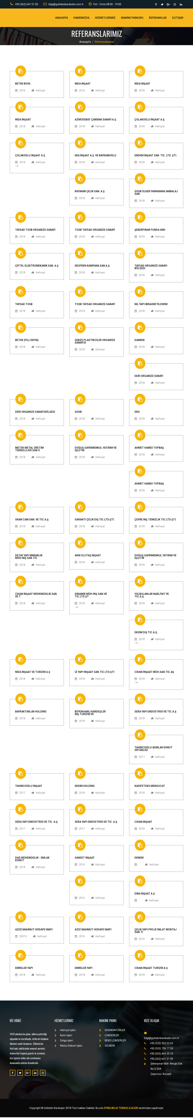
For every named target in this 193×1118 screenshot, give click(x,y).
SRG (137, 412)
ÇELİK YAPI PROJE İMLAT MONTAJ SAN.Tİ (156, 931)
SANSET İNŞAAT (85, 858)
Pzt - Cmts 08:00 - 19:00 (105, 4)
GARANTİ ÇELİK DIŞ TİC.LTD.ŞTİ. (95, 520)
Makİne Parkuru (132, 18)
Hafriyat (38, 91)
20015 (21, 937)
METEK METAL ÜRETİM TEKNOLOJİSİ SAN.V (29, 449)
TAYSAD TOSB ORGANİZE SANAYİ (35, 230)
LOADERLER (109, 1036)
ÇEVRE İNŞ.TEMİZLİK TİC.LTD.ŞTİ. (155, 520)
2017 (140, 757)
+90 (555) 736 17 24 (158, 1049)
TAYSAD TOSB (23, 304)
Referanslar (158, 18)
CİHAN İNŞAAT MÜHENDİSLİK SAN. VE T (36, 595)
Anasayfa (61, 18)
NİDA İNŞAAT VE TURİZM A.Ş (32, 672)
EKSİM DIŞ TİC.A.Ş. (146, 633)
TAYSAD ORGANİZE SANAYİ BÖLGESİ (151, 267)
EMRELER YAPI (24, 968)
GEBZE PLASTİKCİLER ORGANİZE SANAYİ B (95, 342)
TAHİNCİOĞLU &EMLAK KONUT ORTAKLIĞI (154, 749)
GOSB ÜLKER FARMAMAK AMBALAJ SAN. (156, 193)
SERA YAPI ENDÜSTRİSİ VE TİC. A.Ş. (36, 822)
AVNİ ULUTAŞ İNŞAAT (88, 556)
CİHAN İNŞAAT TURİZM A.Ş (151, 968)
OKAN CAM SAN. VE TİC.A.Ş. (32, 520)
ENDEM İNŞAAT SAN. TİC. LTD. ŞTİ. (156, 156)
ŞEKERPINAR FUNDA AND (150, 230)
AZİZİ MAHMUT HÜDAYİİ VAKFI (34, 930)
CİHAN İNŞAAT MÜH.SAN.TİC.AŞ (154, 672)
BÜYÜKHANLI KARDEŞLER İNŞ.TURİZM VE (90, 713)
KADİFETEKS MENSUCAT (150, 786)
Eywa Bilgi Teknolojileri (121, 1108)
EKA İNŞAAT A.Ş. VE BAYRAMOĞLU (95, 156)
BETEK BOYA (22, 84)
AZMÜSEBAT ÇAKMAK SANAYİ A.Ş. (96, 120)
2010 (140, 939)
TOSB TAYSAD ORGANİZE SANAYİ (95, 230)
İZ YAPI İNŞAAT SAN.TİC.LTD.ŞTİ (94, 672)
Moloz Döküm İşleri (68, 1046)
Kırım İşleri (63, 1036)
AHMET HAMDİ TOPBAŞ (149, 448)
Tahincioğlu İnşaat (28, 786)
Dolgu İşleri (64, 1041)
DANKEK (140, 340)
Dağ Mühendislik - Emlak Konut (32, 859)
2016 (20, 91)
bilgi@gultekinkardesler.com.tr (63, 4)
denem (139, 858)
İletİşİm (177, 18)
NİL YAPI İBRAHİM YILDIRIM (151, 304)
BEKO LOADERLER (112, 1041)
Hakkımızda (81, 18)
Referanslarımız (104, 42)
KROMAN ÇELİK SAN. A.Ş (90, 192)
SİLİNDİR (107, 1046)
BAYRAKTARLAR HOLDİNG (30, 712)
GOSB (78, 412)
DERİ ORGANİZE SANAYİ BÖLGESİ (35, 412)
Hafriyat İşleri (65, 1030)
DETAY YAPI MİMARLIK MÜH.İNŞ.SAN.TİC (28, 557)
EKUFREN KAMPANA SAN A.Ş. (92, 266)
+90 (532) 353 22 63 (158, 1044)
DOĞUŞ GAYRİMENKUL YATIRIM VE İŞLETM (96, 449)
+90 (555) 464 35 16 (158, 1054)
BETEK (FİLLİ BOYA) (27, 340)
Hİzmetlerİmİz (105, 18)
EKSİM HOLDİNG (85, 786)
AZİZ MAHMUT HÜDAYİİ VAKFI (93, 930)
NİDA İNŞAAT (83, 84)
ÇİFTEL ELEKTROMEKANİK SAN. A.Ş (36, 266)
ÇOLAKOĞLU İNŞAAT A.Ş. (150, 120)
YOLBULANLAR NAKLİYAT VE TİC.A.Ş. (152, 595)
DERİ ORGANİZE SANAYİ (149, 376)
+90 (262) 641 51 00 (23, 4)
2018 (140, 91)
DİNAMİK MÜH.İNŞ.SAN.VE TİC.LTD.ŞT (91, 595)
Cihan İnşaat (143, 822)
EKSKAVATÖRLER (112, 1030)
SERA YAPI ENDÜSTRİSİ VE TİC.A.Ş (155, 712)
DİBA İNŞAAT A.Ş (145, 894)
